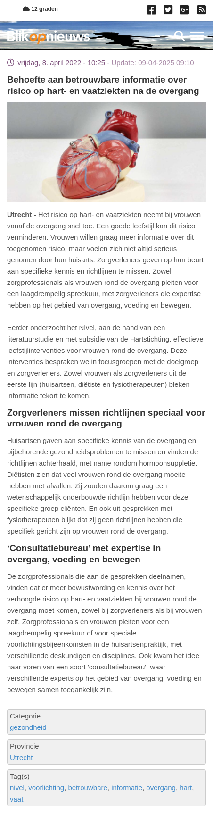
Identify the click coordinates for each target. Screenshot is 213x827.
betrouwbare (87, 788)
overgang (161, 788)
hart (186, 788)
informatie (126, 788)
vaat (16, 799)
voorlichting (46, 788)
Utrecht (21, 757)
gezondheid (28, 727)
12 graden (40, 9)
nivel (17, 788)
